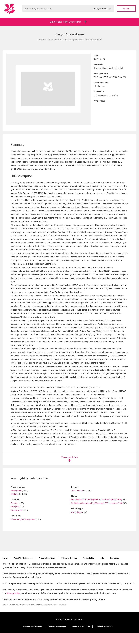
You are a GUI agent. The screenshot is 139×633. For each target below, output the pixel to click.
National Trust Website (32, 626)
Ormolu (14, 503)
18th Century (77, 490)
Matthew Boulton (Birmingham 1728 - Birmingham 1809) (96, 499)
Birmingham (16, 490)
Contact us (114, 558)
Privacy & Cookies (69, 558)
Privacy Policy (13, 593)
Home (5, 558)
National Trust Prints (81, 626)
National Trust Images (57, 626)
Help (102, 558)
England (14, 494)
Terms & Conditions (47, 558)
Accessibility (88, 558)
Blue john (15, 506)
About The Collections (23, 558)
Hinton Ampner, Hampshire (23, 519)
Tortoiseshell (16, 510)
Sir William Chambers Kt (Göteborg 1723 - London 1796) (97, 503)
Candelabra (76, 512)
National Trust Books (104, 626)
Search (126, 8)
